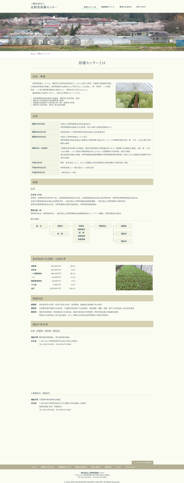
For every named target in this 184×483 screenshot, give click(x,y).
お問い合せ (141, 7)
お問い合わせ (95, 467)
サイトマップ (130, 467)
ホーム (33, 54)
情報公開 (108, 467)
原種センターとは (90, 7)
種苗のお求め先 (126, 7)
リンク (118, 467)
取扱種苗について (108, 7)
